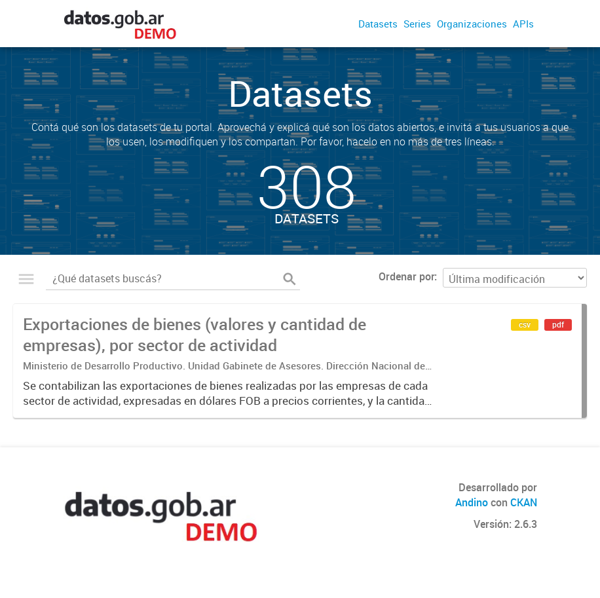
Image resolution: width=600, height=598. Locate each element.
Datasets (378, 23)
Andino (471, 502)
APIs (523, 23)
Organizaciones (472, 23)
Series (417, 23)
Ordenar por (406, 276)
